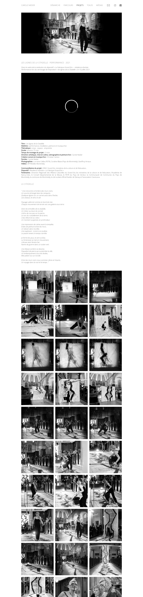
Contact (108, 4)
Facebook (121, 4)
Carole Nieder (28, 5)
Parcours (68, 5)
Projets (80, 5)
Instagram (115, 4)
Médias (99, 5)
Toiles (90, 5)
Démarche (55, 5)
